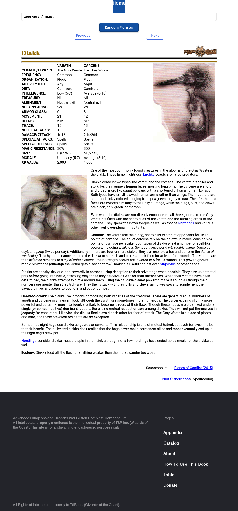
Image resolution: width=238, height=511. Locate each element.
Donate (170, 486)
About (195, 7)
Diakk (50, 17)
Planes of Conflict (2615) (193, 368)
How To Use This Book (185, 464)
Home (23, 7)
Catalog (172, 7)
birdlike (148, 174)
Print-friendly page (176, 379)
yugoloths (168, 264)
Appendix (146, 7)
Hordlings (29, 341)
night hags (186, 223)
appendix (31, 17)
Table (215, 7)
